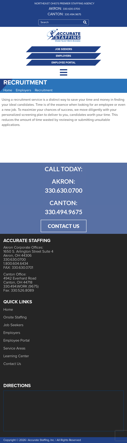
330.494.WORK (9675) (21, 286)
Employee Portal (63, 62)
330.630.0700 (71, 9)
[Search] (85, 22)
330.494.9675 (73, 14)
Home (8, 309)
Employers (63, 56)
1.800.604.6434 (15, 263)
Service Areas (14, 348)
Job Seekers (63, 49)
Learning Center (16, 356)
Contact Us (12, 364)
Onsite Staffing (15, 317)
